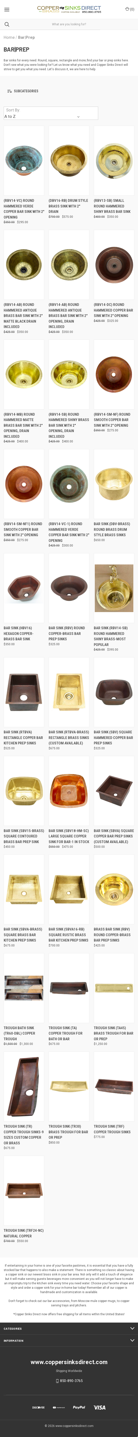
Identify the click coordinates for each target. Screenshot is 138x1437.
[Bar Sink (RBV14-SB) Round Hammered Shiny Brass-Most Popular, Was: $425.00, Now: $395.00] (114, 588)
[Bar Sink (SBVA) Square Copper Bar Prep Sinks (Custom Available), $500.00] (114, 791)
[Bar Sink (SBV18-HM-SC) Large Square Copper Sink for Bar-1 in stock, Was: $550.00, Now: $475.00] (69, 791)
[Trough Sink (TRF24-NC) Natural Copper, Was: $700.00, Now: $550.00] (24, 1191)
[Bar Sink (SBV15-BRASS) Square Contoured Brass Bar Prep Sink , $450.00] (24, 791)
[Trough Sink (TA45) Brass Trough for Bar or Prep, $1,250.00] (114, 988)
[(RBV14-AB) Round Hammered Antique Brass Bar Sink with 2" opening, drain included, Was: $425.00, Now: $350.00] (69, 265)
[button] (69, 91)
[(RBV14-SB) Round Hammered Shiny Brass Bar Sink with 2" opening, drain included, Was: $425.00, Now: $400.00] (69, 375)
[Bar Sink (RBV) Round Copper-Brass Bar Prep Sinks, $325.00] (69, 588)
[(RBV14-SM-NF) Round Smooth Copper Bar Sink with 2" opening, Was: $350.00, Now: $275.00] (114, 375)
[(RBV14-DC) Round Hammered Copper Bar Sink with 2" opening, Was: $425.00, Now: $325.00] (114, 265)
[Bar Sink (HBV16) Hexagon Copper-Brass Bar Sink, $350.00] (24, 588)
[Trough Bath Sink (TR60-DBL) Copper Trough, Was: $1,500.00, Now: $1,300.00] (24, 988)
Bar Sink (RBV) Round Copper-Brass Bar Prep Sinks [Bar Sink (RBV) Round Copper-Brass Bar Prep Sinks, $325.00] (67, 633)
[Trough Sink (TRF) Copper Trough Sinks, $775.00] (114, 1087)
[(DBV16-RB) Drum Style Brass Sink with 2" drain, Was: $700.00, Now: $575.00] (69, 161)
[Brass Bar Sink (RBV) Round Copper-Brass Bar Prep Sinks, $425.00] (114, 889)
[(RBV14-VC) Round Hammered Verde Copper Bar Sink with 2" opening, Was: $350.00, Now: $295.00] (24, 161)
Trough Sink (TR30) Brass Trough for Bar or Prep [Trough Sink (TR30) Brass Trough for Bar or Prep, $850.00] (68, 1132)
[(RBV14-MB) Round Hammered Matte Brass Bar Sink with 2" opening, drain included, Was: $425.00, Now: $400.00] (24, 375)
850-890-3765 (71, 1381)
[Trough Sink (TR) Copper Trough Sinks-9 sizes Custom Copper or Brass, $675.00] (24, 1087)
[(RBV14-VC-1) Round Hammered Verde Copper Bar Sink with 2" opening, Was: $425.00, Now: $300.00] (69, 484)
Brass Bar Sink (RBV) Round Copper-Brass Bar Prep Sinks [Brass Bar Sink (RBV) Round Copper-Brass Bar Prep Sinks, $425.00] (112, 935)
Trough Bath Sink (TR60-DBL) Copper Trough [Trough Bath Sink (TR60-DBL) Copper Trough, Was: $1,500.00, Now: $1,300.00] (19, 1033)
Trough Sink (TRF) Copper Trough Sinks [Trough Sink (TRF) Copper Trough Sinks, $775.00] (112, 1129)
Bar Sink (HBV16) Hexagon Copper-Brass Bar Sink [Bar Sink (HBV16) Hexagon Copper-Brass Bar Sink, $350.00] (18, 633)
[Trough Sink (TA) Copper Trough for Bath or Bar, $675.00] (69, 988)
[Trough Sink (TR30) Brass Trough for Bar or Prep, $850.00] (69, 1087)
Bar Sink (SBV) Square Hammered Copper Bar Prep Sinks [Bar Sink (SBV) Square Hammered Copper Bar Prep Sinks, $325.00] (113, 737)
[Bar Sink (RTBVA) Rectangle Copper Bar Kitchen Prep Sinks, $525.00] (24, 692)
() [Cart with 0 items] (129, 9)
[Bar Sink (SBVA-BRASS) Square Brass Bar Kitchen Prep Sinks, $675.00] (24, 889)
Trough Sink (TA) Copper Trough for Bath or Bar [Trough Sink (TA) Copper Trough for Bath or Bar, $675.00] (66, 1033)
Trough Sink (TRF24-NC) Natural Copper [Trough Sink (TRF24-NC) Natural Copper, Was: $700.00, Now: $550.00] (24, 1233)
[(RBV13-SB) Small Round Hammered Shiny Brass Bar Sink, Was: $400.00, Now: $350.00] (114, 161)
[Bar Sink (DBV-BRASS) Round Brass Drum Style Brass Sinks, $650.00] (114, 484)
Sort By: (13, 110)
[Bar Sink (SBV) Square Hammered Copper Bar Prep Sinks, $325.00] (114, 692)
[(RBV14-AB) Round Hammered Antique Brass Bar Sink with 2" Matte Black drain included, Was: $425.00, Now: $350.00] (24, 265)
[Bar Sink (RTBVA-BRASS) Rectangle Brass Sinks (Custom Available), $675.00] (69, 692)
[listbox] (43, 116)
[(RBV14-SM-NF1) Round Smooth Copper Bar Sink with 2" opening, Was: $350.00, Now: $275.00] (24, 484)
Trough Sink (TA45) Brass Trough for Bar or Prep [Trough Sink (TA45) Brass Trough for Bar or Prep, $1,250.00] (113, 1033)
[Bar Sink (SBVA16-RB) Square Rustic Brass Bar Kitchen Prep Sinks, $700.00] (69, 889)
